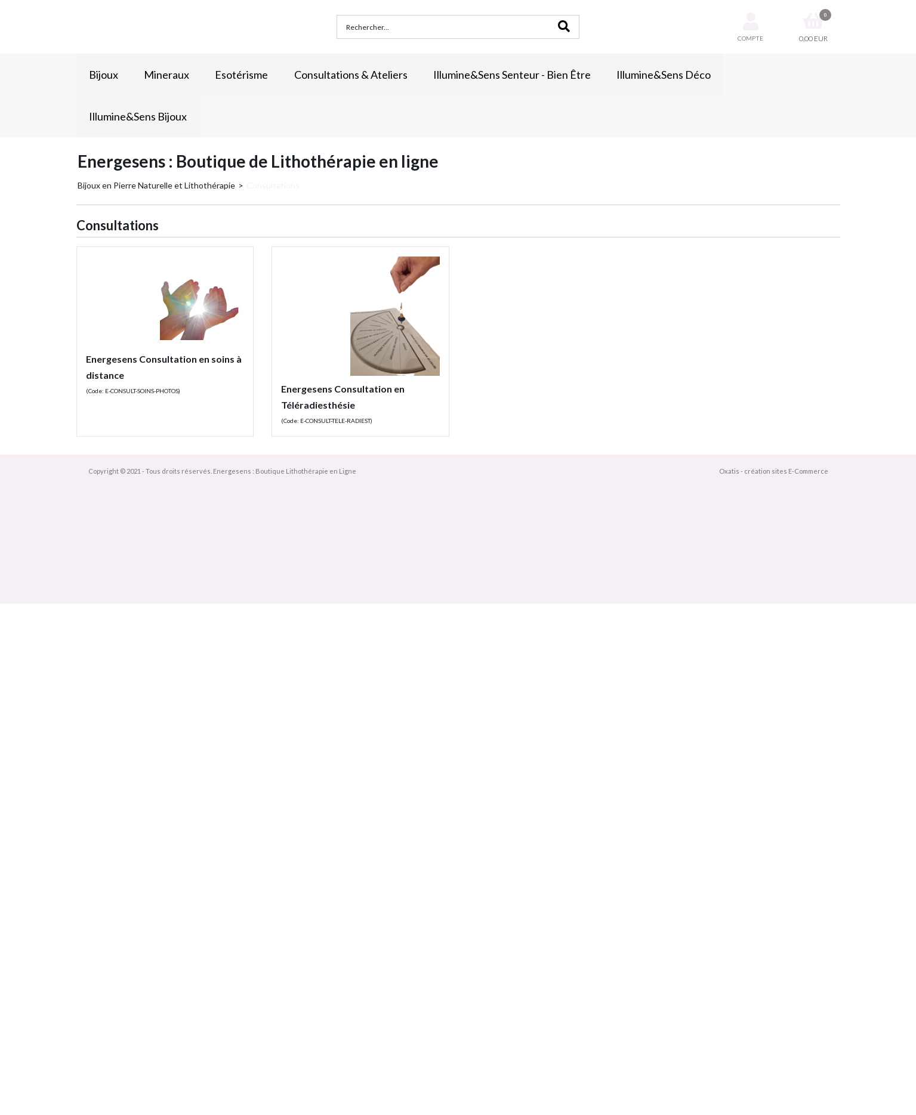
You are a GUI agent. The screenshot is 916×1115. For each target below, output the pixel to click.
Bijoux (103, 74)
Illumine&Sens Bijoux (138, 116)
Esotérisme (241, 74)
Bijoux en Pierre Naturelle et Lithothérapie (156, 185)
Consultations (273, 185)
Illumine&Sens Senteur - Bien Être (512, 74)
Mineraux (166, 74)
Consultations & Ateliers (351, 74)
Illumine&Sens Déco (663, 74)
